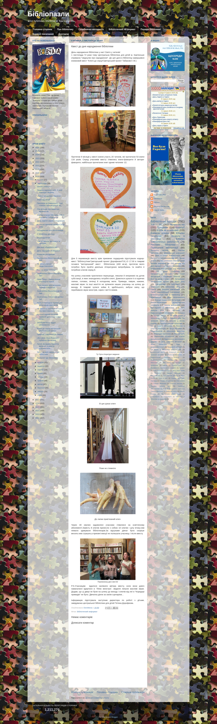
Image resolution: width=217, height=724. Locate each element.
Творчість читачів (159, 250)
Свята (153, 289)
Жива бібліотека (159, 344)
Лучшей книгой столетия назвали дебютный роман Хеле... (49, 316)
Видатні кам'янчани (171, 289)
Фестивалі (155, 287)
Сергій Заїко (158, 210)
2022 (37, 162)
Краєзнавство (177, 224)
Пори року (180, 282)
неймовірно (168, 396)
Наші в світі (163, 378)
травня (41, 381)
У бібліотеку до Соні (45, 234)
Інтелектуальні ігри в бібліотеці (165, 295)
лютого (41, 392)
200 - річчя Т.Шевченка (167, 271)
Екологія (158, 373)
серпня (41, 370)
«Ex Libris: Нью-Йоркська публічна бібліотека (48, 339)
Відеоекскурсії (177, 365)
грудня (41, 180)
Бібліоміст (175, 284)
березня (41, 388)
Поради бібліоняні (150, 29)
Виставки (176, 310)
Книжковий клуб (158, 269)
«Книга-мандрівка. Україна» (49, 196)
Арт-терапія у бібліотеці (162, 308)
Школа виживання (172, 305)
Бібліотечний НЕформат (122, 29)
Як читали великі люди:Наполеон (45, 265)
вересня (41, 366)
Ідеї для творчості (177, 269)
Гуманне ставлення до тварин (50, 334)
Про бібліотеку (65, 29)
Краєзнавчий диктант (170, 375)
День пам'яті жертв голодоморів (51, 221)
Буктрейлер (160, 284)
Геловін (182, 368)
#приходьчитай (43, 200)
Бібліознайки (169, 313)
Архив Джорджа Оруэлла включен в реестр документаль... (48, 346)
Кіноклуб (180, 227)
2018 (37, 176)
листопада (42, 183)
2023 (37, 158)
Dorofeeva (157, 199)
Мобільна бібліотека (174, 355)
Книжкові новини (160, 233)
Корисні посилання (43, 34)
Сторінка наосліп (176, 383)
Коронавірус (156, 297)
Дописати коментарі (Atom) (97, 698)
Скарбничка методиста (91, 29)
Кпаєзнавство (155, 375)
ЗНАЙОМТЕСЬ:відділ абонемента (46, 324)
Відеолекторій (156, 313)
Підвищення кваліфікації (164, 247)
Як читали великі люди (171, 394)
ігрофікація (154, 365)
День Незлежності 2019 (161, 370)
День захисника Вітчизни (171, 342)
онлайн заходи (160, 316)
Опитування (180, 381)
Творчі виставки (175, 329)
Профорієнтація (156, 360)
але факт (166, 362)
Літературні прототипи (162, 334)
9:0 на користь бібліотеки (161, 326)
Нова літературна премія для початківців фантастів (49, 304)
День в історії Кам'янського (167, 255)
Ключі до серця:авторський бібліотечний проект (48, 330)
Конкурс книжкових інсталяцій (168, 300)
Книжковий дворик (175, 352)
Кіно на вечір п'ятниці (46, 270)
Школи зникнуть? (44, 187)
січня (40, 395)
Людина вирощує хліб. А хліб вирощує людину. (49, 191)
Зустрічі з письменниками (162, 258)
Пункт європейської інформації (165, 292)
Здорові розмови (173, 373)
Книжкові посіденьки (46, 254)
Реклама (171, 360)
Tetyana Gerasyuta (161, 206)
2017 (37, 400)
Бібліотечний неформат (87, 612)
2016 (37, 403)
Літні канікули (179, 334)
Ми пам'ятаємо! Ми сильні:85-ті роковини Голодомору (50, 216)
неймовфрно (155, 396)
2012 (37, 418)
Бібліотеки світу (173, 287)
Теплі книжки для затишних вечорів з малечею (49, 286)
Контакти (64, 34)
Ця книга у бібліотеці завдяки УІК (166, 350)
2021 (37, 166)
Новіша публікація (82, 692)
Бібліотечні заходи (163, 221)
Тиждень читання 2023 (161, 386)
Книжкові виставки (157, 355)
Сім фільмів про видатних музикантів (48, 210)
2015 (37, 407)
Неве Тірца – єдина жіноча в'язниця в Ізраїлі (48, 280)
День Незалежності (176, 297)
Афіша (165, 365)
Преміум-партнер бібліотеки (171, 323)
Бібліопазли (48, 14)
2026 (37, 147)
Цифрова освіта (171, 391)
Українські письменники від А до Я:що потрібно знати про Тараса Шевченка (168, 388)
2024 (37, 155)
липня (40, 373)
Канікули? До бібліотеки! (47, 358)
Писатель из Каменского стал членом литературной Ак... (50, 204)
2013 (37, 414)
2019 (37, 173)
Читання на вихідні (161, 274)
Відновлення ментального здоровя (163, 368)
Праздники (162, 227)
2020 (37, 169)
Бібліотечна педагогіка (176, 331)
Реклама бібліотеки (163, 244)
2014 (37, 411)
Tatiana (156, 202)
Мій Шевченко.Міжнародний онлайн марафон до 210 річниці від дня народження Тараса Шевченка (168, 263)
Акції (165, 318)
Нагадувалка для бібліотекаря (50, 230)
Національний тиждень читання (165, 357)
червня (41, 377)
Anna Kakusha (159, 195)
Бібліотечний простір (158, 352)
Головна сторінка (42, 29)
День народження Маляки (48, 251)
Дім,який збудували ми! (47, 247)
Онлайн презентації (166, 381)
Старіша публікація (132, 692)
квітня (40, 384)
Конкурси (181, 313)
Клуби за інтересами (168, 230)
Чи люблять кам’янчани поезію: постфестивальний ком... (50, 310)
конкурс (178, 362)
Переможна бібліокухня (164, 336)
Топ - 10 (156, 224)
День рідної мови (178, 370)
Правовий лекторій (174, 347)
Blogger (114, 717)
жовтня (41, 362)
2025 (37, 151)
